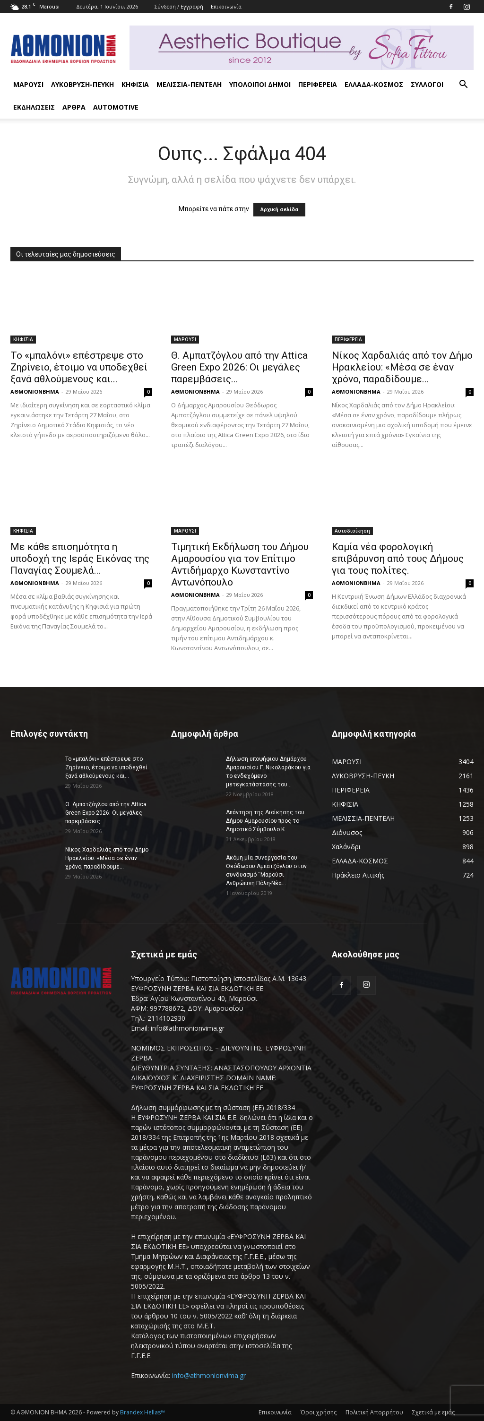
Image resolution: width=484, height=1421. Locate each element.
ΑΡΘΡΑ (74, 107)
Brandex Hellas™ (142, 1412)
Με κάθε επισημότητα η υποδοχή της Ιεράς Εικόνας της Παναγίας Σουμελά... (79, 558)
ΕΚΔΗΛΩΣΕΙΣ (34, 107)
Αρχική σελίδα (279, 210)
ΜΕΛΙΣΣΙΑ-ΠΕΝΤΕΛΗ (189, 84)
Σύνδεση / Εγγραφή (179, 6)
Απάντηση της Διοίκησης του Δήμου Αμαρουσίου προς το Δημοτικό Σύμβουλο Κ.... (265, 821)
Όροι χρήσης (319, 1412)
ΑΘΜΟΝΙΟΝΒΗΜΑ (34, 391)
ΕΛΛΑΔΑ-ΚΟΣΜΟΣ (374, 84)
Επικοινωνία (226, 6)
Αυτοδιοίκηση (352, 530)
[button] (463, 85)
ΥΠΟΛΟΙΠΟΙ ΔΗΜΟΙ (260, 84)
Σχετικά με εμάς (433, 1412)
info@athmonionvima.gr (209, 1375)
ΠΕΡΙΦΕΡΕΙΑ (317, 84)
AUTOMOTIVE (115, 107)
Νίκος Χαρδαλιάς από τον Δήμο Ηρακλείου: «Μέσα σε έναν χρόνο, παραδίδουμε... (402, 367)
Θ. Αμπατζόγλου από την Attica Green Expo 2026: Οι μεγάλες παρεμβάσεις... (239, 367)
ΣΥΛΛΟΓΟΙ (427, 84)
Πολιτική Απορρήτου (374, 1412)
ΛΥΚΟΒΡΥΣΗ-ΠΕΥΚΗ (82, 84)
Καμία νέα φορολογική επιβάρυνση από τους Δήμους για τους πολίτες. (399, 558)
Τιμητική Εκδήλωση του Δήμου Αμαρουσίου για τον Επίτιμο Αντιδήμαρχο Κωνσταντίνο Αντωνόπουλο (240, 564)
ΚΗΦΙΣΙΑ (135, 84)
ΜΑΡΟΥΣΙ (28, 84)
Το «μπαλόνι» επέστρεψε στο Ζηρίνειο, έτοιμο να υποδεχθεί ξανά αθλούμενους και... (78, 367)
